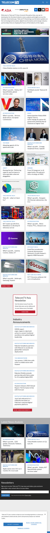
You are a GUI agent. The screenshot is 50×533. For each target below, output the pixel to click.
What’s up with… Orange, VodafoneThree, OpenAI (36, 147)
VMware (30, 168)
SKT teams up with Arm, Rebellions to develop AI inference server (11, 226)
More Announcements (22, 410)
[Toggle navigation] (46, 2)
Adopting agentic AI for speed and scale (11, 146)
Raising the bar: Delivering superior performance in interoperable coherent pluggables (12, 173)
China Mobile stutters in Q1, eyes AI (15, 68)
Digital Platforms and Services (34, 143)
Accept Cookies (13, 524)
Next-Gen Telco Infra (34, 274)
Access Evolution (8, 87)
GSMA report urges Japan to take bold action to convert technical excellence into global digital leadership (24, 333)
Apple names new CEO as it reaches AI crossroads (12, 470)
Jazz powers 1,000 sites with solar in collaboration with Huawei (24, 362)
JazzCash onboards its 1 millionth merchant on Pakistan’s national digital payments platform (23, 401)
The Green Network (21, 358)
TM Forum (6, 143)
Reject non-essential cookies (33, 523)
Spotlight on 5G (32, 247)
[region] (23, 522)
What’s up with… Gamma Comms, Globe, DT (11, 252)
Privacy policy (28, 495)
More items (7, 286)
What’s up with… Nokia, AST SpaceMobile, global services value (12, 92)
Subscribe (25, 312)
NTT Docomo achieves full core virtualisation (36, 278)
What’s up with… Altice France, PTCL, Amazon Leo (36, 225)
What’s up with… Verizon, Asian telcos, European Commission (11, 117)
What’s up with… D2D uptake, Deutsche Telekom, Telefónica (12, 443)
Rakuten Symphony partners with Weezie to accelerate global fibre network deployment (24, 349)
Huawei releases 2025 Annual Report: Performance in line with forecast (25, 388)
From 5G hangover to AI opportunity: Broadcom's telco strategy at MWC (36, 172)
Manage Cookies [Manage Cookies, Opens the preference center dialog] (23, 528)
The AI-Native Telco (9, 66)
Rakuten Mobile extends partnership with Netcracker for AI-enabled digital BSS (24, 375)
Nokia (29, 113)
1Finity (5, 168)
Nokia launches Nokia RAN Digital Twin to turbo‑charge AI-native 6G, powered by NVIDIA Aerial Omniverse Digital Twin (36, 119)
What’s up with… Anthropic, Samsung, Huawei (12, 279)
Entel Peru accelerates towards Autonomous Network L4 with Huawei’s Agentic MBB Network (36, 252)
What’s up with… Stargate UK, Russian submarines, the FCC (37, 200)
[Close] (45, 514)
